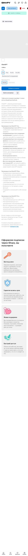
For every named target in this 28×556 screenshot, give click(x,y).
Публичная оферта (6, 529)
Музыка (3, 472)
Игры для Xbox (5, 478)
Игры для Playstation (6, 480)
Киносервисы (4, 474)
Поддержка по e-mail (6, 516)
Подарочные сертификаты (7, 498)
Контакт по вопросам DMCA (8, 522)
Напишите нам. (14, 226)
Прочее (3, 490)
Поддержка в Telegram (7, 514)
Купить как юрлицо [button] (8, 92)
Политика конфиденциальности (9, 533)
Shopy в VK (4, 508)
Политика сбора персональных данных (11, 531)
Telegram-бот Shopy (6, 502)
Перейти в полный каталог (7, 491)
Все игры (3, 476)
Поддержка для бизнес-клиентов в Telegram (12, 520)
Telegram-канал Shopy (6, 504)
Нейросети (4, 488)
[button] (19, 2)
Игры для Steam (5, 482)
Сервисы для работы (6, 486)
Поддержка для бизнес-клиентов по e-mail (11, 518)
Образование (4, 484)
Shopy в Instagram (5, 506)
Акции (2, 500)
